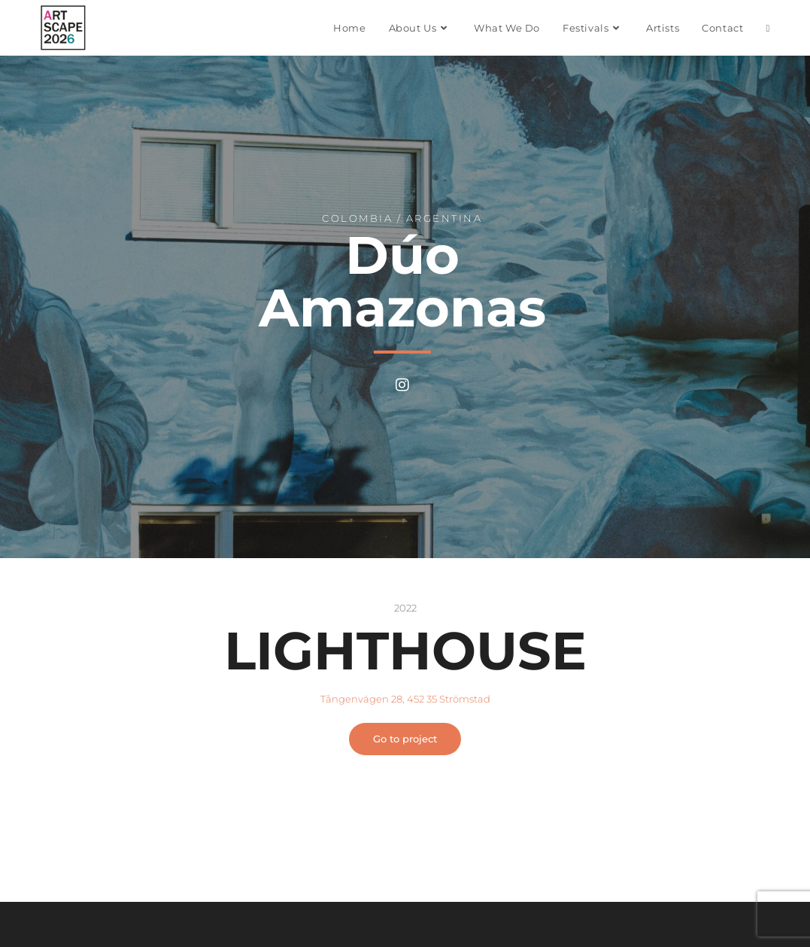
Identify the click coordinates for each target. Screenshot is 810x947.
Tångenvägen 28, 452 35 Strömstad (405, 699)
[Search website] (767, 28)
